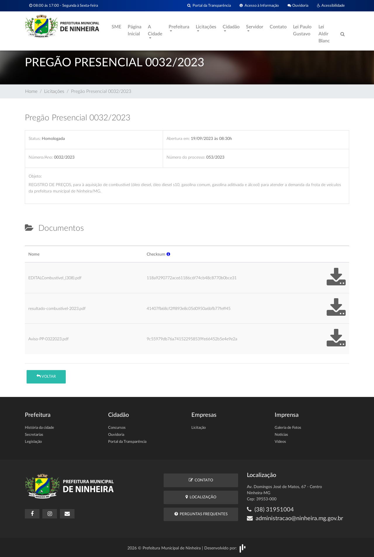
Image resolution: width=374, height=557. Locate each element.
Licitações (206, 27)
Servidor (254, 27)
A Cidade (155, 30)
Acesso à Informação (259, 6)
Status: (35, 138)
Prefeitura (179, 27)
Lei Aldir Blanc (324, 34)
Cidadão (231, 27)
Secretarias (34, 435)
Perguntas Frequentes (201, 514)
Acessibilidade (331, 6)
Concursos (117, 428)
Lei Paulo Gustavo (302, 30)
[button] (168, 254)
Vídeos (280, 442)
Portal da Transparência (209, 6)
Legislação (33, 442)
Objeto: (35, 176)
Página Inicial (134, 30)
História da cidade (39, 428)
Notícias (281, 435)
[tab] (30, 243)
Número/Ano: (41, 157)
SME (116, 27)
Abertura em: (178, 138)
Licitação (198, 428)
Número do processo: (186, 157)
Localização (201, 497)
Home (31, 91)
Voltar (46, 376)
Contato (278, 27)
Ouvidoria (298, 6)
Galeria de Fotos (288, 428)
